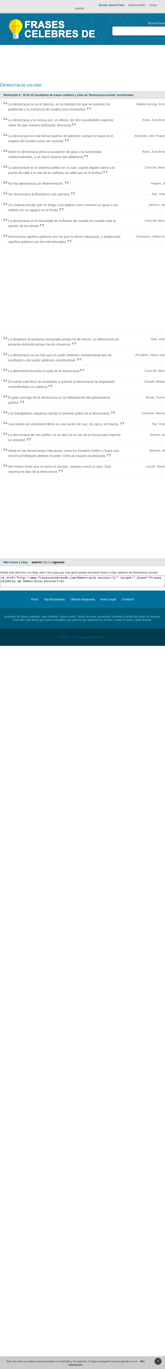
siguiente (58, 562)
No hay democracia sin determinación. (36, 183)
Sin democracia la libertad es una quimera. (39, 194)
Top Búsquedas (54, 601)
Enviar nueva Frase (111, 5)
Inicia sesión (137, 5)
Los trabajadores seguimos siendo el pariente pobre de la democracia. (59, 413)
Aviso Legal (108, 601)
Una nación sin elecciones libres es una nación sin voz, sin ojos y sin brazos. (63, 424)
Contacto (128, 601)
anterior (37, 562)
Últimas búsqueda (83, 601)
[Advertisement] (116, 63)
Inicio (34, 601)
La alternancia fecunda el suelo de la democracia (43, 371)
